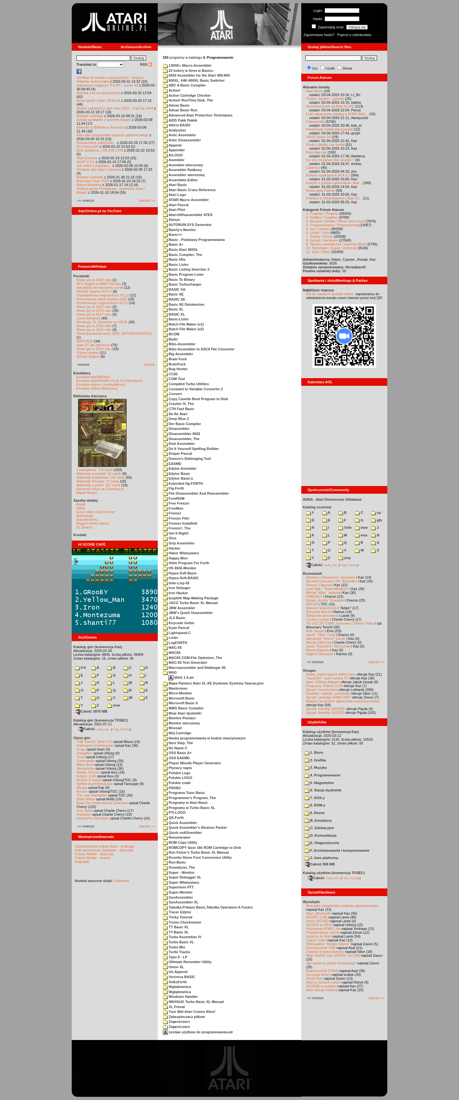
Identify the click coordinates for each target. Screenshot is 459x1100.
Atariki (81, 504)
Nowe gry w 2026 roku (93, 280)
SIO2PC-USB (316, 917)
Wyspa (81, 787)
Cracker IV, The (178, 404)
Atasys (171, 219)
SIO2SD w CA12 (319, 925)
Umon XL (173, 967)
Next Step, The (178, 743)
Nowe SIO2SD (317, 921)
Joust (80, 757)
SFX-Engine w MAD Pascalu (98, 284)
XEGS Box (314, 978)
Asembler (174, 160)
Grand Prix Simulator (92, 818)
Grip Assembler (179, 543)
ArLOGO (173, 155)
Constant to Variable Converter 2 (193, 389)
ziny (344, 558)
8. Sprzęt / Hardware (322, 240)
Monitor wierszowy (181, 723)
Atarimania (84, 516)
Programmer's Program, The (189, 798)
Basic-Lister (176, 319)
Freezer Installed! (180, 523)
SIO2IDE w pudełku (321, 986)
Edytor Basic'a (178, 478)
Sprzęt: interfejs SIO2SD (325, 713)
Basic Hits (174, 259)
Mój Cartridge (177, 733)
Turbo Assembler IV (182, 937)
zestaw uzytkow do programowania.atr (198, 1032)
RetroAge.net (316, 152)
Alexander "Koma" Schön (325, 638)
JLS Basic (174, 618)
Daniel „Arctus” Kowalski (325, 600)
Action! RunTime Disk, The (188, 100)
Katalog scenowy (317, 507)
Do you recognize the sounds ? (330, 160)
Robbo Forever (88, 772)
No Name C (175, 748)
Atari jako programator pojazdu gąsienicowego (112, 135)
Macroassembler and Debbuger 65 (194, 668)
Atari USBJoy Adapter (323, 682)
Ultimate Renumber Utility (187, 962)
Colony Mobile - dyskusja (94, 854)
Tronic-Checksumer (182, 922)
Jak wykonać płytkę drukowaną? (331, 963)
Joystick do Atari (318, 936)
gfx (376, 520)
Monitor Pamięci (179, 718)
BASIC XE (174, 299)
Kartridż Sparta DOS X (94, 291)
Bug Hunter (175, 369)
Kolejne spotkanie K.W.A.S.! (328, 175)
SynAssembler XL (181, 902)
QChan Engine (87, 356)
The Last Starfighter (91, 795)
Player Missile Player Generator (192, 763)
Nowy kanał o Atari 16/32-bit (98, 100)
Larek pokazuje (88, 318)
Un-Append (175, 972)
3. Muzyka (315, 767)
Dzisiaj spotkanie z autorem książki (103, 120)
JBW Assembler (179, 608)
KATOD (312, 604)
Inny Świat (84, 810)
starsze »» (147, 200)
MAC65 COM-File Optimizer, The (192, 658)
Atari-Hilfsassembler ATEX (188, 215)
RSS (146, 64)
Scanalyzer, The (179, 867)
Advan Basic (176, 105)
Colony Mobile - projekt (93, 858)
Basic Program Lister (183, 274)
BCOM (171, 334)
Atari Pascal (176, 205)
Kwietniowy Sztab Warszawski (329, 129)
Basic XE (173, 294)
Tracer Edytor (177, 912)
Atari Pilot (174, 210)
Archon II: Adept (89, 780)
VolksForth (175, 982)
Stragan (309, 670)
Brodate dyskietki (89, 177)
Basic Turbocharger (182, 284)
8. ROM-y (314, 805)
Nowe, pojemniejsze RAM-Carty (331, 674)
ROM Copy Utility (180, 842)
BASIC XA (174, 289)
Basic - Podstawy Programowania (194, 240)
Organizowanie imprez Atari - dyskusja (104, 846)
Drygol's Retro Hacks (92, 523)
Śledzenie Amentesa (322, 615)
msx (361, 535)
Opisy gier (82, 738)
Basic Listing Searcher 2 (186, 269)
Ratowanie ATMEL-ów (323, 929)
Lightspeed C (177, 633)
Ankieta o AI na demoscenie (98, 93)
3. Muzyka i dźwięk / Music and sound (335, 221)
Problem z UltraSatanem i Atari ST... (334, 198)
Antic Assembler (179, 135)
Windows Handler (180, 997)
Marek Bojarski (317, 650)
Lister (170, 638)
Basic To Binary (179, 279)
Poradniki (81, 276)
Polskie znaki (177, 783)
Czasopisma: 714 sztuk (94, 470)
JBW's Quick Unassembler (188, 613)
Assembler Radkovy (182, 170)
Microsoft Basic (179, 698)
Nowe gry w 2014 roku (93, 349)
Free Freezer (176, 503)
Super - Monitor (178, 872)
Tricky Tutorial (177, 917)
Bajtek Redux (86, 493)
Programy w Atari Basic (185, 802)
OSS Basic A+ (177, 753)
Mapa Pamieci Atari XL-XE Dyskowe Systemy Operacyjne (213, 683)
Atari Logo (174, 195)
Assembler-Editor (180, 180)
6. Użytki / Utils (317, 233)
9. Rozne (314, 813)
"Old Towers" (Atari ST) (94, 742)
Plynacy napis (177, 768)
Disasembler (176, 428)
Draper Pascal (177, 453)
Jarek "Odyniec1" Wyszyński (328, 646)
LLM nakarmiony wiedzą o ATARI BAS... (337, 114)
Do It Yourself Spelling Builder (191, 449)
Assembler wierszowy (184, 175)
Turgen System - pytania (325, 99)
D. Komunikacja (320, 835)
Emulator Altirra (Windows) (97, 388)
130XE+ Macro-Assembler (187, 65)
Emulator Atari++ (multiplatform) (101, 384)
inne (113, 705)
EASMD (172, 464)
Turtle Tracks (176, 952)
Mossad (172, 728)
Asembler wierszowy (183, 165)
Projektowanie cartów (322, 932)
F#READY (314, 596)
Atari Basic (175, 185)
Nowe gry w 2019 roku (93, 310)
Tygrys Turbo (316, 940)
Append (172, 145)
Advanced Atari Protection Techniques (198, 115)
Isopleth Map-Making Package (191, 598)
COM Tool (174, 379)
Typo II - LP (175, 957)
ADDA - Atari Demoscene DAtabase (332, 499)
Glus (170, 538)
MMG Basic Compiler (183, 708)
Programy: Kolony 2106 (324, 686)
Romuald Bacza (318, 612)
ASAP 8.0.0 (85, 162)
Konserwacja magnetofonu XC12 (102, 303)
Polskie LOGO (177, 778)
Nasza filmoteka (88, 185)
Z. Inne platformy (321, 858)
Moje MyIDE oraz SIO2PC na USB (333, 955)
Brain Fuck (175, 359)
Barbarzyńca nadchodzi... (96, 143)
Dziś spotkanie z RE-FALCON (99, 150)
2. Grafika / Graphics (322, 217)
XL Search (84, 527)
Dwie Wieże (85, 799)
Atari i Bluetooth (318, 913)
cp (376, 512)
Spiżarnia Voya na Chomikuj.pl (100, 489)
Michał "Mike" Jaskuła (323, 593)
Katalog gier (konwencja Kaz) (97, 647)
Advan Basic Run (180, 110)
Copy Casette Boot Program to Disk (195, 399)
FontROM (174, 498)
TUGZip (125, 729)
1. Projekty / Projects (322, 213)
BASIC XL (174, 314)
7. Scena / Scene (319, 236)
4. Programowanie (322, 775)
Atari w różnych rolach (323, 982)
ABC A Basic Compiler (184, 85)
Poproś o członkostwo (354, 35)
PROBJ (172, 788)
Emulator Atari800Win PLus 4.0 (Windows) (109, 381)
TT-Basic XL (176, 932)
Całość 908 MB (320, 864)
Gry (315, 68)
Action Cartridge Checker (187, 95)
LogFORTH (175, 643)
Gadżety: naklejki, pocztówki (328, 693)
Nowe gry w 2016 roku (93, 326)
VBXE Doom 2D (318, 137)
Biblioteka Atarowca (90, 396)
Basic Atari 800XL (180, 249)
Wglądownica (177, 992)
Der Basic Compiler (182, 424)
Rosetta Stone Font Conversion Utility (197, 857)
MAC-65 (172, 647)
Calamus (313, 167)
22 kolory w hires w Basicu (188, 70)
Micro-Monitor (177, 693)
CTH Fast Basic (178, 409)
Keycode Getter (178, 623)
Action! (172, 90)
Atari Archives (87, 519)
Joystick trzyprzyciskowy (325, 952)
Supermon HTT (178, 887)
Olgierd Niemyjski (319, 654)
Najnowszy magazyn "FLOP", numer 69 (107, 85)
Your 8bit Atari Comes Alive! (189, 1012)
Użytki (330, 68)
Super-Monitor (178, 892)
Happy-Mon (175, 558)
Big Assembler (178, 354)
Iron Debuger (177, 588)
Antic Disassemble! (182, 140)
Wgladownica (177, 987)
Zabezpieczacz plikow (184, 1017)
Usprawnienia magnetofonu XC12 (102, 295)
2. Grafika (315, 760)
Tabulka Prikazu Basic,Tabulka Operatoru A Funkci (208, 907)
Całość (86, 729)
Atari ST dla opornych (93, 345)
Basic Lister (175, 264)
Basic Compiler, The (182, 255)
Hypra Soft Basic (180, 573)
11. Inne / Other (318, 252)
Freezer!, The (177, 528)
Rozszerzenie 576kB (322, 971)
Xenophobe (85, 768)
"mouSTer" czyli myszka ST (327, 678)
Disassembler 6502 (181, 434)
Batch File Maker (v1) (183, 324)
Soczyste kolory (318, 975)
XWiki (80, 508)
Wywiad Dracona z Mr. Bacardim (331, 581)
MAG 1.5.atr (181, 677)
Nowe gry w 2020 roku (93, 307)
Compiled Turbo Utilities (186, 384)
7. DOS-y (314, 798)
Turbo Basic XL (178, 942)
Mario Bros (84, 765)
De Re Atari (175, 414)
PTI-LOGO (174, 812)
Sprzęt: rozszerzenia (322, 690)
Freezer (172, 513)
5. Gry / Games (318, 229)
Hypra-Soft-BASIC (181, 578)
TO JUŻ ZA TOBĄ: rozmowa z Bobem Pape (340, 623)
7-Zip (115, 729)
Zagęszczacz (176, 1027)
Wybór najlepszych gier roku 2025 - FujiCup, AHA (114, 108)
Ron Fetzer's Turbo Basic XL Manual (196, 852)
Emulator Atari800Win (93, 377)
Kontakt (79, 535)
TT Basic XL (176, 927)
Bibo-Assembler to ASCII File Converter (199, 349)
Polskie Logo (177, 773)
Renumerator (177, 837)
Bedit (170, 339)
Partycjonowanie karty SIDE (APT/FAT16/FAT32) (114, 333)
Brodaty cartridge (89, 116)
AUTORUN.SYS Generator (187, 225)
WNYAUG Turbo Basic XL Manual (193, 1002)
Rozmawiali (312, 573)
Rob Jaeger (315, 631)
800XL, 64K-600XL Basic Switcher (194, 80)
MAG (170, 672)
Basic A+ (173, 244)
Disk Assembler (179, 443)
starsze (149, 364)
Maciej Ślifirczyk (318, 642)
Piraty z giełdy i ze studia (325, 144)
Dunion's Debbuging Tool (187, 458)
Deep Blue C (176, 419)
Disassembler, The (181, 439)
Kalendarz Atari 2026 (92, 181)
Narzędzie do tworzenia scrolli (99, 287)
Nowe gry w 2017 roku (93, 314)
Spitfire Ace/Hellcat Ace (94, 784)
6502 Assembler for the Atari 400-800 (196, 75)
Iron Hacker (175, 593)
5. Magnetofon (319, 783)
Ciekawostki (315, 121)
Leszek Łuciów (317, 619)
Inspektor (83, 814)
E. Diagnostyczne (321, 843)
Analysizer (174, 130)
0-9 (80, 668)
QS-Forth (173, 817)
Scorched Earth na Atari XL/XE (330, 106)
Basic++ (172, 234)
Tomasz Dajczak (319, 585)
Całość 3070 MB (91, 711)
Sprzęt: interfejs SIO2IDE (325, 709)
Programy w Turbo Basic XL (189, 808)
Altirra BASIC (177, 125)
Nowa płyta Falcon (320, 190)
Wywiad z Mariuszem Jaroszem (330, 577)
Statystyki (82, 862)
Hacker (171, 548)
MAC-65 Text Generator (185, 662)
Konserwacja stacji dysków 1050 (101, 299)
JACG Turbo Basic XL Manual (190, 603)
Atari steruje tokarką (321, 990)
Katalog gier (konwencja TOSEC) (100, 720)
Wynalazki (311, 902)
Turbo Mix (174, 947)
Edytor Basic (176, 473)
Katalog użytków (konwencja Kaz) (331, 732)
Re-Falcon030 (87, 146)
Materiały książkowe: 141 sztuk (100, 477)
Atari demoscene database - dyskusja (104, 850)
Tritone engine (87, 353)
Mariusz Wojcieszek (321, 608)
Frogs (80, 749)
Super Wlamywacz (181, 882)
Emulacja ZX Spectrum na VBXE (101, 322)
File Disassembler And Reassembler (196, 493)
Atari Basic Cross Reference (189, 190)
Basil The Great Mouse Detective (102, 803)
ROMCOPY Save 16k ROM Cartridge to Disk (202, 847)
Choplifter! (84, 753)
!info (345, 527)
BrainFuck (174, 364)
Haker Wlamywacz (181, 553)
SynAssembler (178, 897)
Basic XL (173, 309)
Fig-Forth (173, 488)
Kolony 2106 (86, 776)
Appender (174, 150)
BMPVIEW (84, 341)
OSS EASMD (176, 758)
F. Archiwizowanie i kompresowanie (336, 850)
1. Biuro (313, 752)
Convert (172, 394)
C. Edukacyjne (319, 828)
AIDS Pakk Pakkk (180, 120)
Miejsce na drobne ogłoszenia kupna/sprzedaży (343, 701)
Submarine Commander (95, 745)
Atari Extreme (87, 158)
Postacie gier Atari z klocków (98, 169)
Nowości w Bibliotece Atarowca (100, 127)
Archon (82, 791)
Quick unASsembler (182, 832)
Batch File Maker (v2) (183, 329)
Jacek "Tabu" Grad (320, 635)
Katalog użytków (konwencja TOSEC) (334, 873)
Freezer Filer (176, 518)
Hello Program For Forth (186, 563)
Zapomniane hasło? (318, 35)
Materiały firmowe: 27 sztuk (97, 481)
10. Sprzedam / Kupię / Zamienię (331, 248)
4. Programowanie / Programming (332, 225)
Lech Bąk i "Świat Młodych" (327, 589)
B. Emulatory (318, 820)
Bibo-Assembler (179, 344)
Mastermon (175, 688)
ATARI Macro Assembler (186, 200)
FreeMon (173, 508)
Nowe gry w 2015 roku (93, 330)
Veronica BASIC (179, 977)
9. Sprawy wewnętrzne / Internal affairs (336, 244)
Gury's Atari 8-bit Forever (95, 512)
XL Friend (174, 1007)
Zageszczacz (176, 1021)
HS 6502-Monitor (179, 568)
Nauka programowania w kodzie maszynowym (204, 738)
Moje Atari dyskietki (182, 713)
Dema (347, 68)
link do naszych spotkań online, (330, 294)
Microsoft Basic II (180, 703)
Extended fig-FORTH (183, 483)
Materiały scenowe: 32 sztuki (98, 473)
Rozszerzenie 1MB (320, 948)
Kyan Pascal (176, 628)
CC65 (170, 374)
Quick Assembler (180, 823)
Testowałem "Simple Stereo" (328, 944)
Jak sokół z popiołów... (93, 166)
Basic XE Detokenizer (184, 304)
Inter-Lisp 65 (176, 583)
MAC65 (171, 653)
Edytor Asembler (180, 468)
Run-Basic (174, 862)
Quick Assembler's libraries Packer (195, 827)
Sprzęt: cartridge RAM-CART (328, 697)
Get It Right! (176, 533)
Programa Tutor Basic (184, 793)
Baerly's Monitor (179, 230)
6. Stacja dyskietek (322, 790)
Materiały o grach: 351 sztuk (98, 485)
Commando (85, 761)
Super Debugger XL (182, 877)
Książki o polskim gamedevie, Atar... (334, 183)
